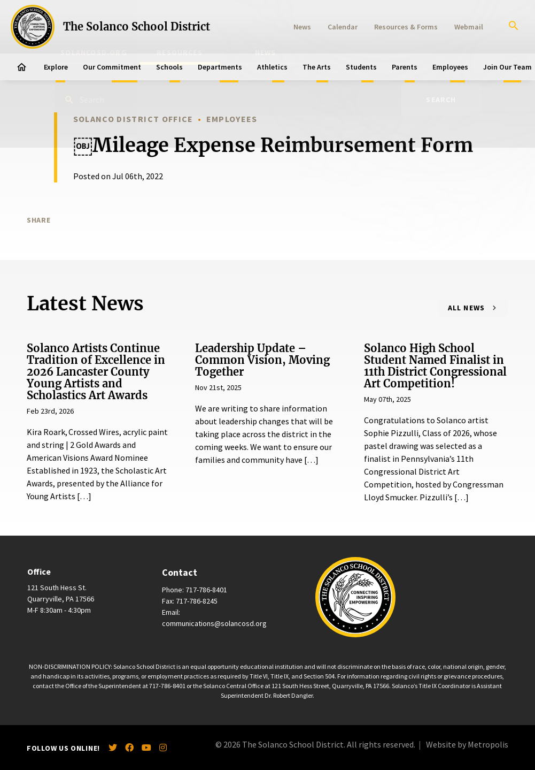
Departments (220, 67)
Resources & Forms (406, 27)
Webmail (468, 27)
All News (466, 307)
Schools (169, 67)
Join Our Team (507, 67)
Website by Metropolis (467, 744)
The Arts (317, 67)
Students (361, 67)
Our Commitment (112, 67)
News (302, 27)
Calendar (343, 27)
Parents (404, 67)
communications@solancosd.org (214, 623)
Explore (56, 67)
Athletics (272, 67)
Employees (450, 67)
